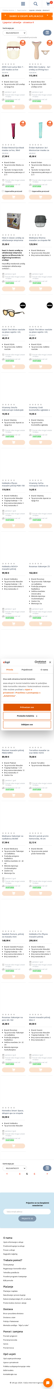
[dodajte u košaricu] (13, 107)
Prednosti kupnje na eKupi (13, 1246)
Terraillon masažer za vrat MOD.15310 (39, 751)
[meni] (23, 4)
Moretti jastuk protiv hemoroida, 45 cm (38, 837)
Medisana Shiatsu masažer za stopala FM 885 (39, 239)
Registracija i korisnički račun (14, 1268)
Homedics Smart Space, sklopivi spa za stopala (13, 1111)
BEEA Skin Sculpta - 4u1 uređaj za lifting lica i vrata (39, 68)
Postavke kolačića (27, 716)
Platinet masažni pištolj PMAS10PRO (13, 751)
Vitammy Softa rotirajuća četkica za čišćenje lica (38, 484)
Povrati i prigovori (10, 1336)
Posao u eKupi (9, 1250)
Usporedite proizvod (12, 191)
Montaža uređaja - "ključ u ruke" (16, 1325)
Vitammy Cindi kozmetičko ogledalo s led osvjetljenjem (39, 408)
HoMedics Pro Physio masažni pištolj (38, 935)
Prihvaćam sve (27, 707)
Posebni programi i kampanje (15, 1276)
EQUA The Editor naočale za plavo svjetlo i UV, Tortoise (40, 331)
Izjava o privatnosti (10, 1362)
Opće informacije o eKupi (13, 1242)
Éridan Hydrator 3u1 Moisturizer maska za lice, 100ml (39, 149)
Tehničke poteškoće (11, 1272)
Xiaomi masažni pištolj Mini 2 (39, 1018)
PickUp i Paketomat (11, 1321)
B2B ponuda (8, 1280)
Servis (5, 1344)
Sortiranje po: (8, 28)
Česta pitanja (8, 1264)
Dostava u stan (9, 1317)
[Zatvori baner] (50, 662)
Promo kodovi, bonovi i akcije (14, 1303)
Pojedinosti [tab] (27, 670)
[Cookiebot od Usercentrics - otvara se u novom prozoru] (35, 662)
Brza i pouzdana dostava (13, 1313)
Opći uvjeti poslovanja (12, 1358)
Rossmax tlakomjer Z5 (39, 566)
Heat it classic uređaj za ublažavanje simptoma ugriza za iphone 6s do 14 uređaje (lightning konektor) (13, 239)
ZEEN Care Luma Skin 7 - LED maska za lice (13, 68)
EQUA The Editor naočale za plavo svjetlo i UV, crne (13, 331)
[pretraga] (35, 4)
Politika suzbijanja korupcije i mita (16, 1366)
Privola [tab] (9, 670)
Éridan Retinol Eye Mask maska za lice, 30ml (13, 148)
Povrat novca (8, 1348)
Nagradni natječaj (10, 1254)
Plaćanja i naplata (10, 1291)
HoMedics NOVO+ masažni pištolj (10, 567)
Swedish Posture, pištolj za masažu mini (13, 935)
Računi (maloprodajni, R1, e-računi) (17, 1299)
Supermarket (22, 10)
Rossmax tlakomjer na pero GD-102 (12, 1018)
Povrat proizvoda (10, 1340)
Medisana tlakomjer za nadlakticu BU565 (12, 837)
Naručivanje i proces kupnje (14, 1295)
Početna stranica (8, 10)
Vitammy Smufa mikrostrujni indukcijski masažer (13, 408)
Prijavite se (27, 1218)
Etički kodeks (8, 1370)
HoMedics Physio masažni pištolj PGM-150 (13, 484)
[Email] (27, 1211)
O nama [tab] (44, 670)
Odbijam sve (27, 724)
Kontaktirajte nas (10, 1374)
